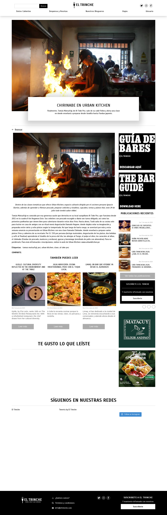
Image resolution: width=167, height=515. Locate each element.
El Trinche (16, 409)
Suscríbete (138, 506)
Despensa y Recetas (58, 11)
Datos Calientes (23, 11)
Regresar (17, 129)
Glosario (149, 11)
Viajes (125, 11)
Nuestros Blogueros (95, 11)
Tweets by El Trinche (68, 409)
